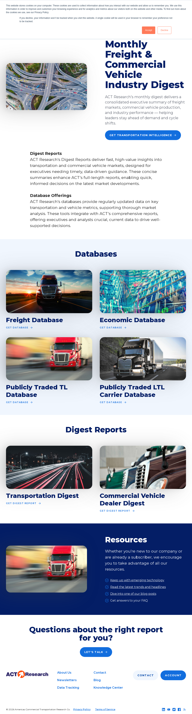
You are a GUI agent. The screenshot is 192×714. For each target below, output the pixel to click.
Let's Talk (96, 652)
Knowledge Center (108, 687)
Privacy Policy (82, 709)
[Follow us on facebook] (179, 709)
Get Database (19, 327)
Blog (97, 680)
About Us (64, 672)
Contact (100, 672)
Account (173, 675)
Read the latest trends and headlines (138, 587)
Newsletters (67, 680)
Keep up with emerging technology (137, 580)
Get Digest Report (23, 503)
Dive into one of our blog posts (133, 594)
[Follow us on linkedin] (163, 709)
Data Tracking (68, 687)
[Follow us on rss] (184, 709)
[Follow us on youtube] (168, 709)
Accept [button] (148, 30)
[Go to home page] (27, 674)
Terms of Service (105, 709)
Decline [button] (164, 30)
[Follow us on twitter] (174, 709)
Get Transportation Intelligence (143, 135)
